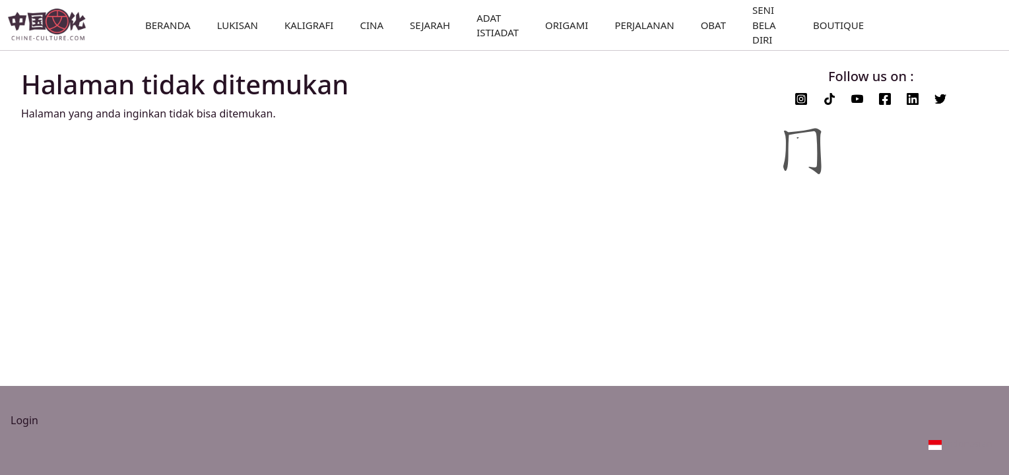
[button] (961, 443)
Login (24, 420)
